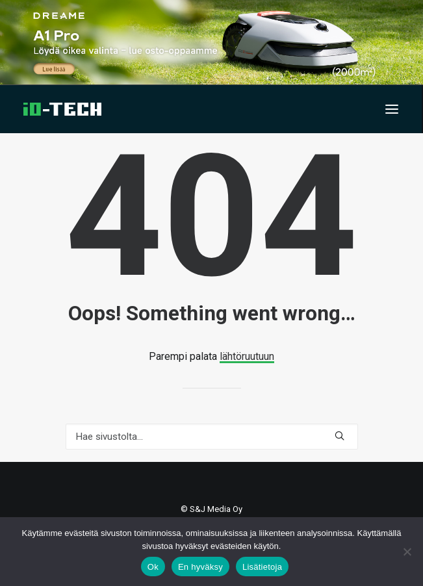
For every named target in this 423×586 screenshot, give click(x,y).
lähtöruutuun (247, 356)
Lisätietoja (262, 567)
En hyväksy (200, 567)
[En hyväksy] (406, 551)
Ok (153, 567)
